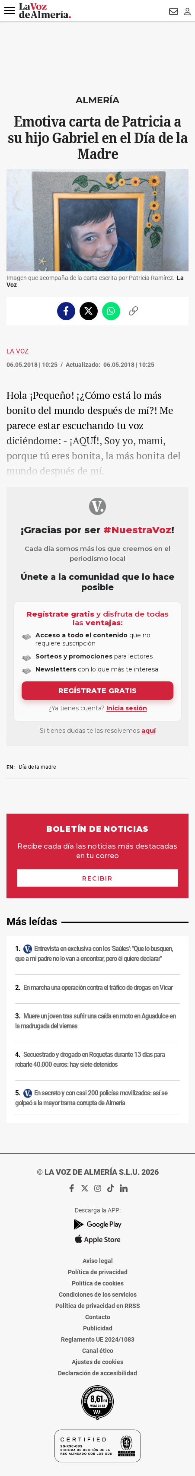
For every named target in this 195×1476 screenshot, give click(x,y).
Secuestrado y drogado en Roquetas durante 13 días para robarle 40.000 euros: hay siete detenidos (90, 1059)
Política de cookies (98, 1283)
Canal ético (97, 1350)
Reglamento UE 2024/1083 (97, 1339)
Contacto (97, 1317)
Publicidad (97, 1328)
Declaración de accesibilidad (97, 1373)
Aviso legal (98, 1260)
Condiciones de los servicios (98, 1294)
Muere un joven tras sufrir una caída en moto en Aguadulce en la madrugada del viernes (95, 1021)
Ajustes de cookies (97, 1361)
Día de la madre (37, 767)
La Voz (17, 351)
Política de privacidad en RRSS (97, 1305)
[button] (9, 11)
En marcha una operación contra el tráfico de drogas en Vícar (98, 987)
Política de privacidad (98, 1272)
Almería (97, 100)
